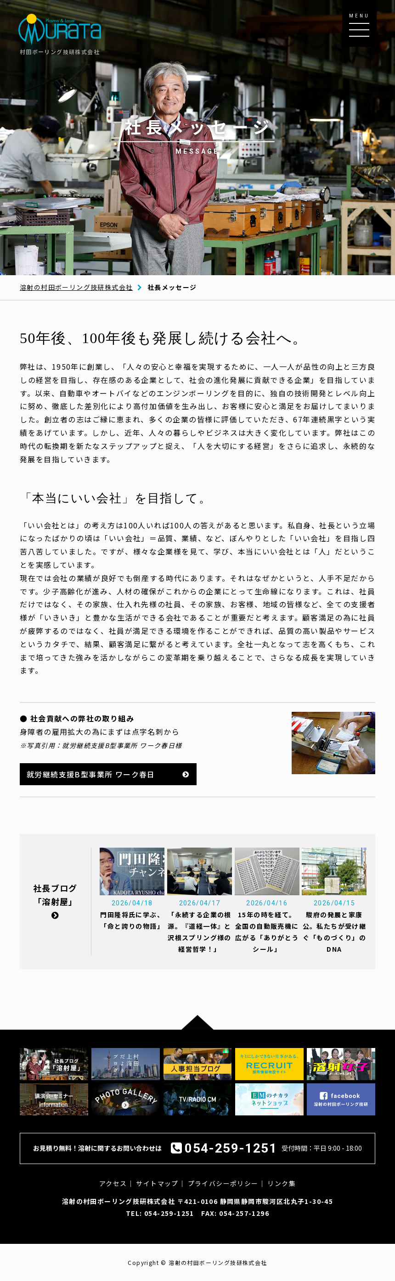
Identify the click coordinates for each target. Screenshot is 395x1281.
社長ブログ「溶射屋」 (55, 901)
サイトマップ (157, 1183)
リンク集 (281, 1183)
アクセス (113, 1183)
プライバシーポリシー (223, 1183)
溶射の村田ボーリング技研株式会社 (76, 287)
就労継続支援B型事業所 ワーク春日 (91, 774)
